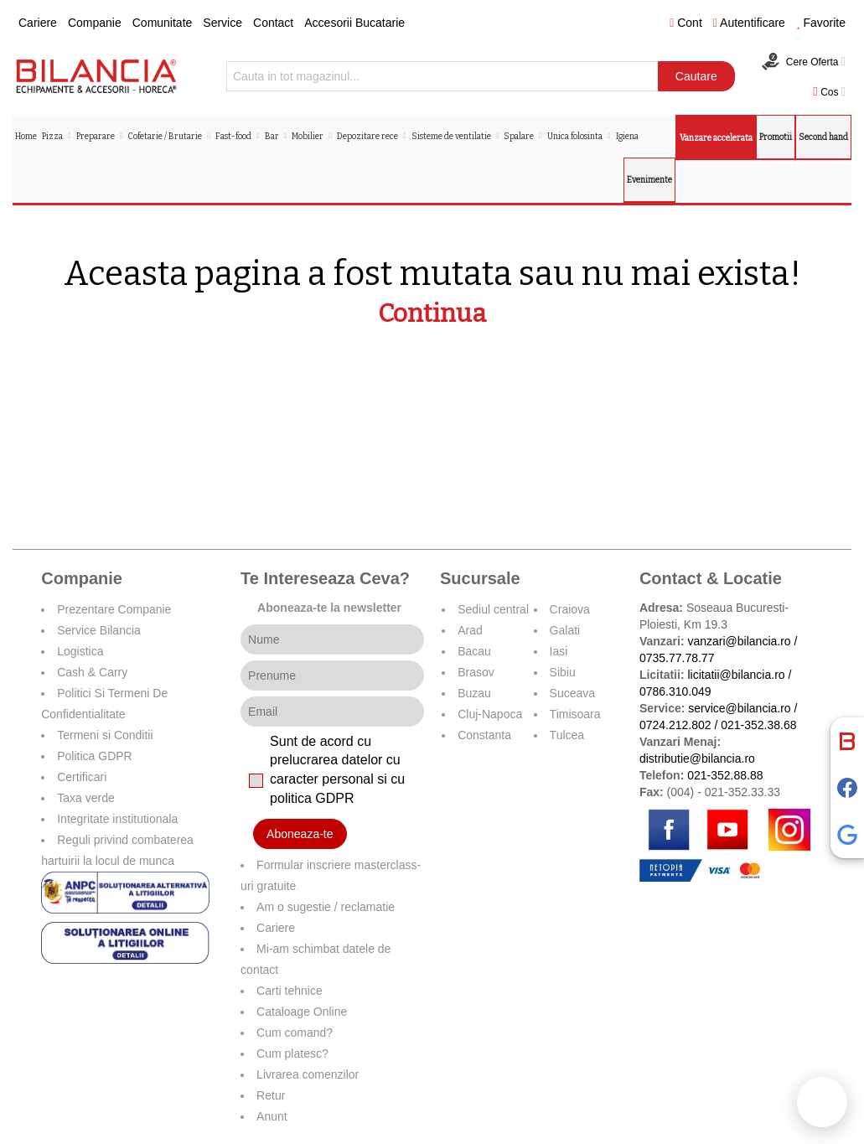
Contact (273, 22)
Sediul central (493, 609)
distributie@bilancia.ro (697, 758)
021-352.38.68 (758, 725)
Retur (270, 1095)
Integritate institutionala (117, 819)
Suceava (572, 693)
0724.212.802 (675, 725)
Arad (470, 630)
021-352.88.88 (725, 775)
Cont (686, 22)
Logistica (80, 651)
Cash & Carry (92, 672)
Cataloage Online (301, 1011)
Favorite (821, 22)
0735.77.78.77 (677, 658)
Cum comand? (294, 1032)
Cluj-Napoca (490, 714)
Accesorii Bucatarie (354, 22)
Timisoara (575, 714)
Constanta (484, 735)
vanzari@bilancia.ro (738, 641)
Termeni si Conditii (105, 735)
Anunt (271, 1116)
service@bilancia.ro (739, 708)
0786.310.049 (675, 691)
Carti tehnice (289, 990)
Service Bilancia (99, 630)
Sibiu (563, 672)
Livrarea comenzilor (307, 1074)
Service (222, 22)
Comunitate (162, 22)
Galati (565, 630)
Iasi (559, 651)
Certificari (81, 777)
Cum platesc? (292, 1053)
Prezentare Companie (114, 609)
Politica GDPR (94, 756)
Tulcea (567, 735)
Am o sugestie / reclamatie (325, 907)
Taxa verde (85, 798)
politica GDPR (312, 798)
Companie (95, 22)
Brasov (476, 672)
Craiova (570, 609)
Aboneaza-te (299, 834)
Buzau (474, 693)
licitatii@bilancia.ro (735, 674)
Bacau (474, 651)
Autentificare (749, 22)
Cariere (37, 22)
